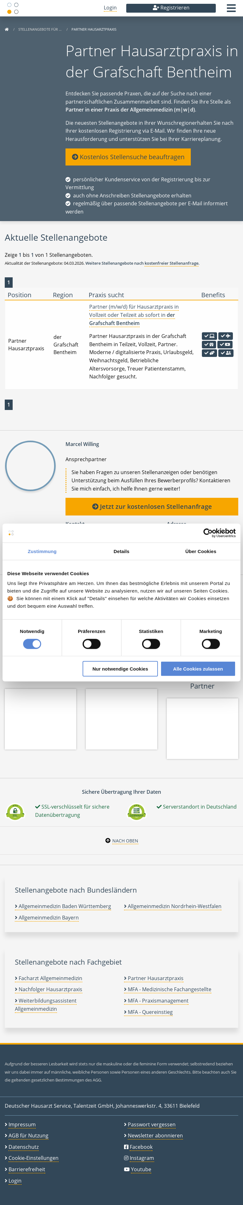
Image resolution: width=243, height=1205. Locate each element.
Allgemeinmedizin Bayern (47, 917)
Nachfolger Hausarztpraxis (48, 989)
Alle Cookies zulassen (198, 669)
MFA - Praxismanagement (156, 1000)
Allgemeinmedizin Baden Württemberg (63, 906)
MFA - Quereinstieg (148, 1012)
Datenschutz (24, 1146)
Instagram (142, 1157)
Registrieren (171, 7)
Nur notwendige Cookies (120, 669)
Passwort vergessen (152, 1124)
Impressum (22, 1124)
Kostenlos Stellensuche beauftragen (128, 157)
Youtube (141, 1169)
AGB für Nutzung (28, 1135)
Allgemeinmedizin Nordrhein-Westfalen (172, 906)
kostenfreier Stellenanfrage (171, 263)
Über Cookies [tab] (200, 551)
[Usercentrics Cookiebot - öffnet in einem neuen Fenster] (208, 533)
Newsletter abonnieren (155, 1135)
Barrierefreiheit (27, 1169)
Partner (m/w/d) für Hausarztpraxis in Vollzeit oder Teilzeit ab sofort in (134, 314)
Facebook (141, 1146)
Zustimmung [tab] (42, 551)
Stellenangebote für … (40, 29)
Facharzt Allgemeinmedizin (48, 978)
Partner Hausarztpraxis (154, 978)
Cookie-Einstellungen (34, 1157)
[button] (231, 10)
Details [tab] (121, 551)
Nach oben (125, 841)
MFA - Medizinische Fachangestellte (167, 989)
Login (110, 7)
